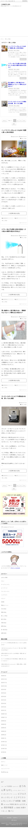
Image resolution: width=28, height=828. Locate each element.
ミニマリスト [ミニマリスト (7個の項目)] (19, 797)
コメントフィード (5, 768)
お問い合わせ (14, 820)
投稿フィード (4, 765)
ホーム (4, 120)
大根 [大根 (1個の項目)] (4, 804)
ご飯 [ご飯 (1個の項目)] (5, 786)
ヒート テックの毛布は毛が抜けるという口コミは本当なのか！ (13, 643)
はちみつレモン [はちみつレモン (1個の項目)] (16, 786)
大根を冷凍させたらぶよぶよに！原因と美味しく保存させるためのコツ (13, 665)
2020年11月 (4, 717)
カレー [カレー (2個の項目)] (19, 790)
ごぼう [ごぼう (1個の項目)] (2, 786)
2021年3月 (3, 703)
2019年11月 (4, 745)
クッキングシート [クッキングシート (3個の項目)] (6, 794)
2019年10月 (4, 748)
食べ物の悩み (4, 629)
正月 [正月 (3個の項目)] (23, 804)
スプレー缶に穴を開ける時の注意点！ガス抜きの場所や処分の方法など (17, 65)
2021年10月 (4, 686)
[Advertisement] (14, 22)
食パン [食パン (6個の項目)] (11, 811)
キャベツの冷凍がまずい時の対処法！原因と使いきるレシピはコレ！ (13, 659)
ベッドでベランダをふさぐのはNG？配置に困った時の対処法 (17, 47)
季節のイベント (4, 605)
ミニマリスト (4, 594)
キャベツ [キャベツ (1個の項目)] (23, 790)
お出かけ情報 (4, 577)
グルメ (2, 581)
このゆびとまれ (5, 4)
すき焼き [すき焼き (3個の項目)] (9, 786)
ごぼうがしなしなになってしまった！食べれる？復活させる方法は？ (13, 649)
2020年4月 (3, 727)
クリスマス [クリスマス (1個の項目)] (15, 794)
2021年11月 (4, 682)
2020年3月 (3, 731)
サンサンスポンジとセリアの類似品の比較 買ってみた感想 (17, 102)
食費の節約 (3, 633)
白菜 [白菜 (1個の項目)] (15, 807)
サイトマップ (22, 817)
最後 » (14, 123)
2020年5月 (3, 724)
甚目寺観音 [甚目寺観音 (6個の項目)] (8, 807)
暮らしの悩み (16, 50)
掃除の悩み (3, 612)
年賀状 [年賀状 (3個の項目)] (12, 804)
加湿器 (2, 601)
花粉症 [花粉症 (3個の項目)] (18, 808)
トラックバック (24, 222)
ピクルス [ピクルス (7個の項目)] (22, 794)
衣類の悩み (3, 622)
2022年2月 (3, 675)
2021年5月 (3, 696)
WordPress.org (4, 772)
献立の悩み (3, 619)
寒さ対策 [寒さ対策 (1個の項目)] (7, 804)
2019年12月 (4, 741)
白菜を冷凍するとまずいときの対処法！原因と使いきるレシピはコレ (13, 654)
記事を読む (23, 59)
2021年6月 (3, 693)
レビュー (3, 598)
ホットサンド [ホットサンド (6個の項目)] (7, 797)
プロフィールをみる (15, 568)
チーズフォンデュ (5, 584)
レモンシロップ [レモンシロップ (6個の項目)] (8, 801)
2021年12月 (4, 679)
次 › (24, 120)
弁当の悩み (3, 608)
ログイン (3, 761)
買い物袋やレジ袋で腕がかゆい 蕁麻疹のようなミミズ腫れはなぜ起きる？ (17, 84)
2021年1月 (3, 710)
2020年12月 (4, 714)
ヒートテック (4, 588)
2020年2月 (3, 734)
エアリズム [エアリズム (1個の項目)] (15, 790)
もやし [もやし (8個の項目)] (9, 790)
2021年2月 (3, 707)
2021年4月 (3, 700)
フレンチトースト (5, 591)
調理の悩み (3, 626)
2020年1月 (3, 738)
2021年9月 (3, 689)
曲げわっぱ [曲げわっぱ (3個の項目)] (18, 804)
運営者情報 (9, 817)
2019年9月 (3, 752)
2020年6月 (3, 720)
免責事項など (15, 817)
